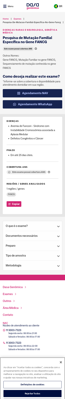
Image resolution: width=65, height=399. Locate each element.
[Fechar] (61, 370)
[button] (32, 226)
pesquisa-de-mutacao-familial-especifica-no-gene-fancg (32, 22)
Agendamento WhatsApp (32, 104)
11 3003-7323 (13, 330)
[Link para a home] (32, 6)
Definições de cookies (32, 392)
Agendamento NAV (32, 93)
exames (17, 19)
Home (6, 19)
